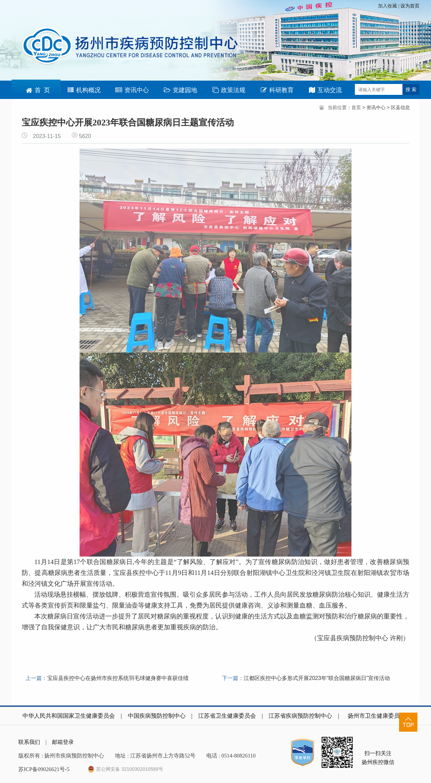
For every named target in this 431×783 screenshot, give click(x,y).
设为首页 (409, 5)
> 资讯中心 (374, 107)
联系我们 (29, 742)
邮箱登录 (63, 742)
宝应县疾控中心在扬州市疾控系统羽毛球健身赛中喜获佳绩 (118, 678)
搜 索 (411, 89)
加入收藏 (388, 5)
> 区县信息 (398, 107)
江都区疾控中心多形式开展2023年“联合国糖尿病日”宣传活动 (317, 678)
